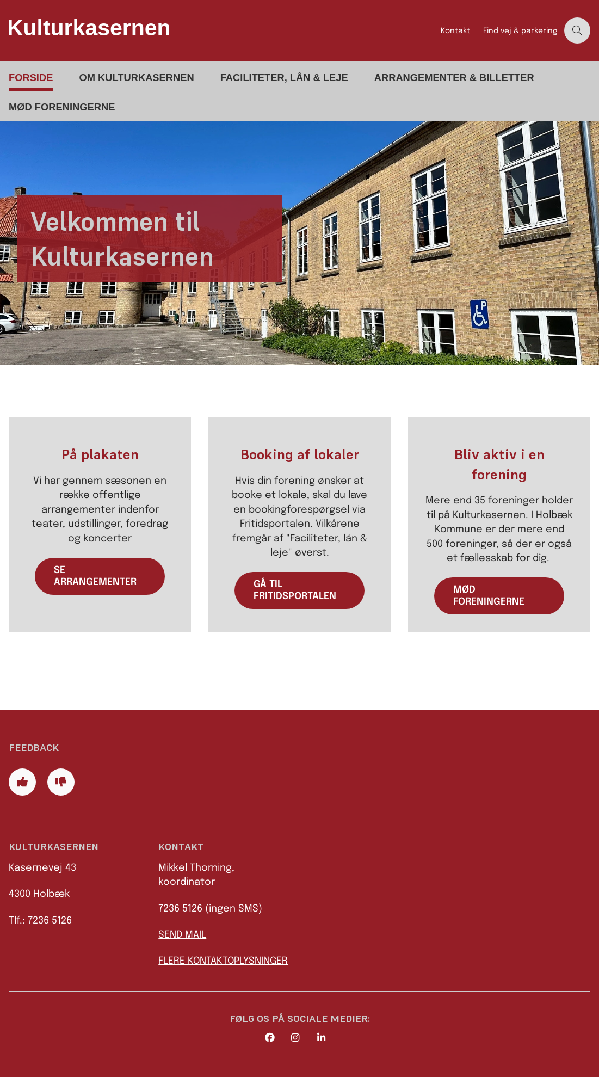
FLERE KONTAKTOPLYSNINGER (223, 961)
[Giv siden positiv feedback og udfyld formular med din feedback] (22, 782)
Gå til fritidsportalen (295, 590)
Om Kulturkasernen (136, 77)
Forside (31, 77)
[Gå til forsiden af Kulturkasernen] (217, 30)
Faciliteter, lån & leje (284, 77)
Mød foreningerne (62, 107)
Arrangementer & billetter (454, 77)
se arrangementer (95, 576)
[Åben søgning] (577, 30)
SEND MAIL (182, 935)
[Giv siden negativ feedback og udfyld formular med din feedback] (61, 782)
